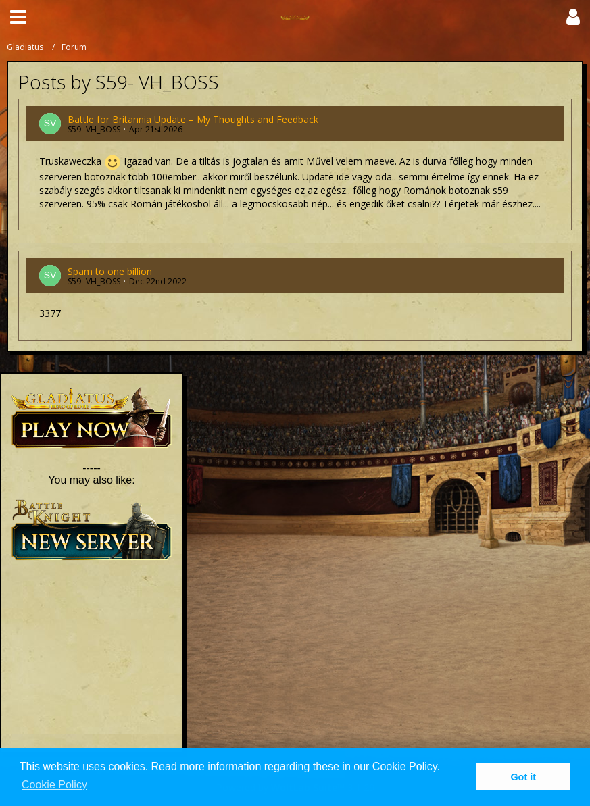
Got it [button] (523, 777)
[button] (18, 17)
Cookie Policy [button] (54, 784)
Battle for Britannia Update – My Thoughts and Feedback (193, 119)
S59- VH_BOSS (94, 129)
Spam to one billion (110, 271)
